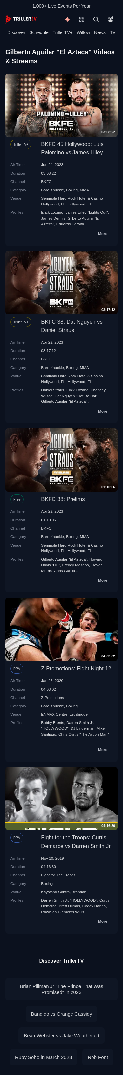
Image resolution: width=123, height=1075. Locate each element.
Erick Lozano (52, 212)
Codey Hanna (94, 906)
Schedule (39, 32)
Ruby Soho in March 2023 (43, 1057)
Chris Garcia (64, 571)
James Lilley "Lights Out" (86, 212)
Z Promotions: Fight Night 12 (76, 668)
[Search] (96, 19)
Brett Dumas (69, 906)
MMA (84, 190)
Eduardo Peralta (70, 224)
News (100, 32)
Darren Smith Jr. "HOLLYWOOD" (69, 900)
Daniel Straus (52, 390)
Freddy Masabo (75, 565)
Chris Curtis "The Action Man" (83, 734)
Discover (16, 32)
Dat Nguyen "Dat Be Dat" (76, 396)
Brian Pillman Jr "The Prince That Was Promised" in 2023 (61, 989)
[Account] (110, 19)
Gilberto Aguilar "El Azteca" (64, 401)
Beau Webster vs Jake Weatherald (61, 1035)
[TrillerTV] (21, 19)
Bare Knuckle (52, 190)
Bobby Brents (52, 722)
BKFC (46, 181)
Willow (83, 32)
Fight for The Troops (58, 875)
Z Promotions (52, 697)
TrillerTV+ (63, 32)
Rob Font (98, 1057)
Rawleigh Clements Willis (62, 912)
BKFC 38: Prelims (63, 499)
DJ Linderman (82, 728)
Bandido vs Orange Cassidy (61, 1014)
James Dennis (53, 218)
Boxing (72, 190)
